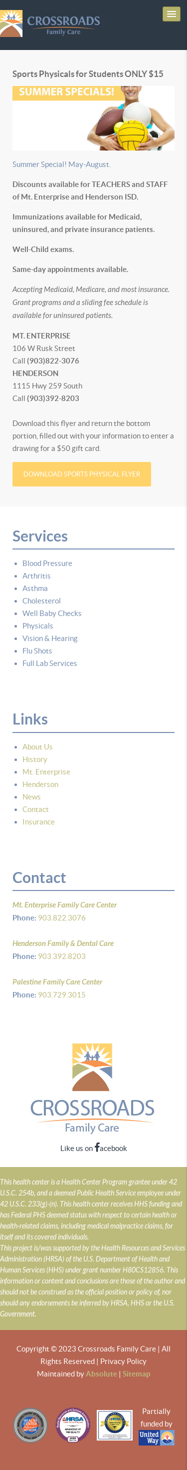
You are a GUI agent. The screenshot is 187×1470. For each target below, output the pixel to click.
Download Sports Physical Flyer (81, 474)
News (31, 796)
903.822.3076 (61, 918)
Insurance (38, 822)
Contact (35, 809)
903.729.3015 (61, 994)
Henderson (40, 784)
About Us (37, 746)
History (34, 759)
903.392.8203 (61, 956)
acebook (110, 1148)
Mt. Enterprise (46, 772)
